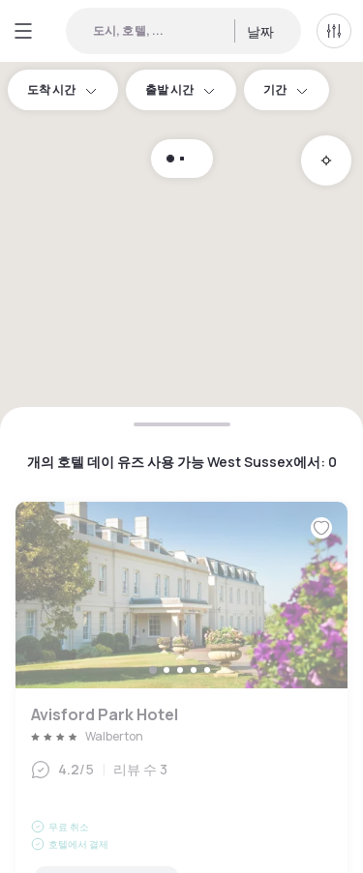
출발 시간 (181, 89)
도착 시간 (63, 89)
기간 (286, 89)
